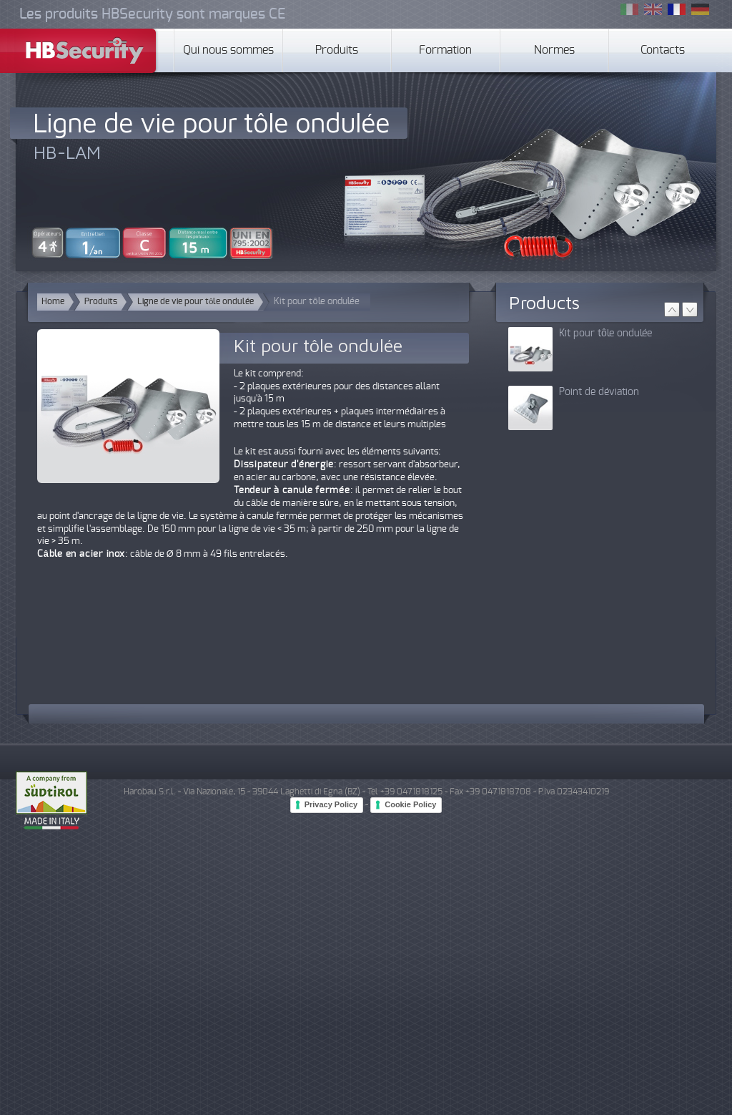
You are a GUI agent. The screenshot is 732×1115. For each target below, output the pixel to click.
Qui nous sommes (228, 50)
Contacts (662, 50)
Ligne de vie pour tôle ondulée (211, 122)
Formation (445, 50)
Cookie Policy (410, 804)
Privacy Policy (331, 804)
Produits (336, 50)
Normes (554, 50)
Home (52, 302)
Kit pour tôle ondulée (605, 333)
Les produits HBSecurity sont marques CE (152, 14)
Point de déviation (599, 392)
